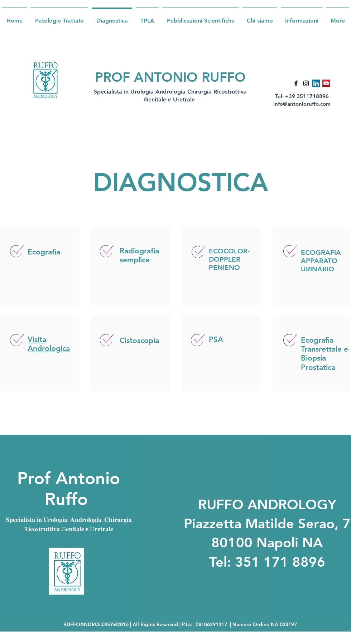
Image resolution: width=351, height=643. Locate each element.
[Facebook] (296, 83)
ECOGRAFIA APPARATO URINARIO (321, 260)
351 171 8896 (280, 561)
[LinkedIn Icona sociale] (316, 83)
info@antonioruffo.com (302, 103)
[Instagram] (306, 83)
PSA (216, 339)
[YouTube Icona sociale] (326, 83)
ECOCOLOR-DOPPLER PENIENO (229, 259)
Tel (218, 561)
